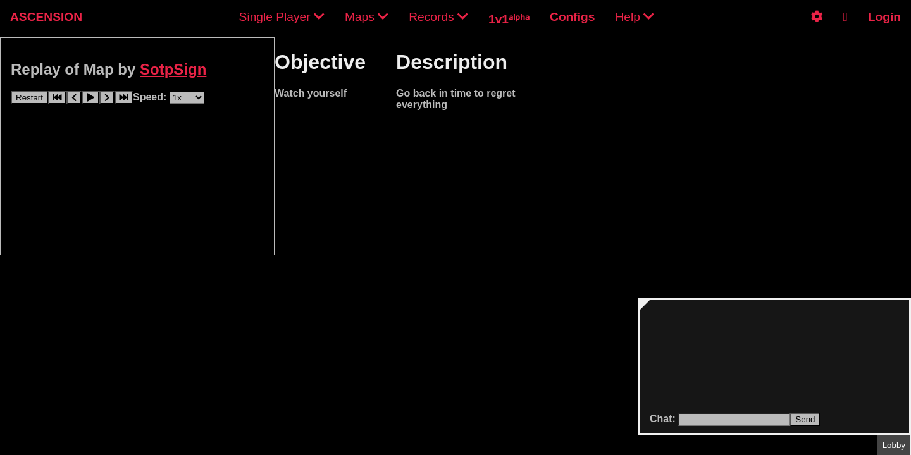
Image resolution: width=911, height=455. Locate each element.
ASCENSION (46, 16)
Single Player (282, 16)
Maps (366, 16)
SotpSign (173, 69)
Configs (572, 16)
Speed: (151, 97)
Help (634, 16)
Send (805, 419)
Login (884, 16)
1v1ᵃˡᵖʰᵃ (509, 19)
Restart (29, 97)
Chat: (664, 418)
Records (438, 16)
